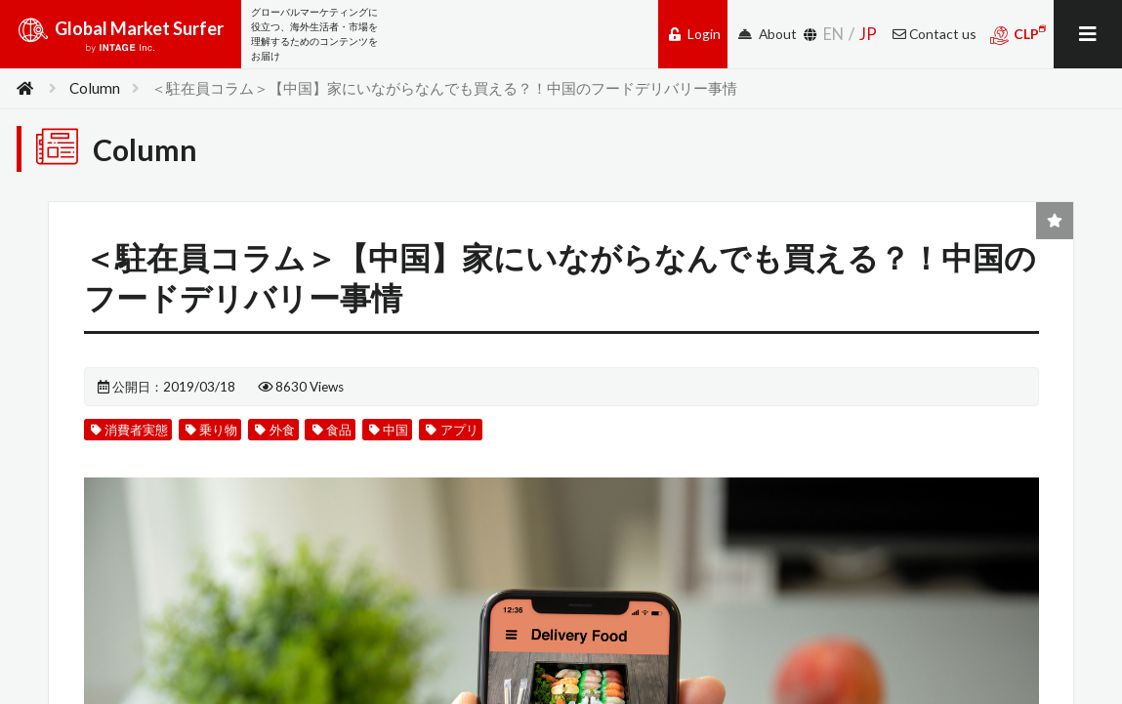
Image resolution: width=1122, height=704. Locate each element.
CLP (1018, 34)
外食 (290, 449)
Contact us (935, 33)
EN (833, 33)
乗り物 (221, 449)
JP (868, 33)
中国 (412, 449)
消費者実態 (132, 449)
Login (695, 33)
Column (94, 88)
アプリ (480, 449)
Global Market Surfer (121, 41)
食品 (351, 449)
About (767, 33)
